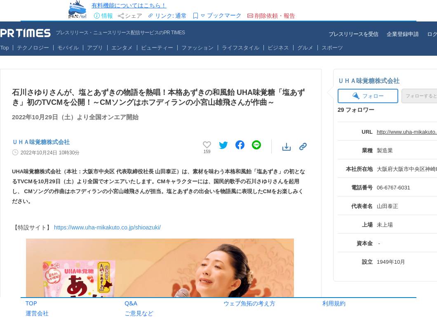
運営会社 (37, 313)
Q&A (131, 303)
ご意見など (139, 313)
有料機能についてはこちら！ (129, 5)
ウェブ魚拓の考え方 (249, 303)
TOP (31, 303)
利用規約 (333, 303)
